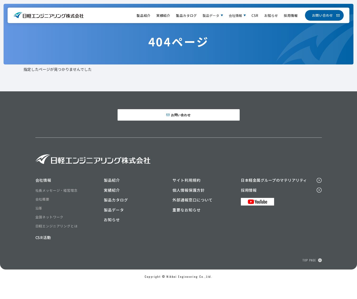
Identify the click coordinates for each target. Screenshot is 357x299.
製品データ (211, 15)
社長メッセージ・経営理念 (56, 205)
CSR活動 (43, 253)
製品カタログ (186, 15)
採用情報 (291, 15)
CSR (255, 15)
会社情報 (235, 15)
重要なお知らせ (186, 225)
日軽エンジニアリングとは (56, 241)
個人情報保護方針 (188, 205)
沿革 (39, 223)
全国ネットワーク (49, 232)
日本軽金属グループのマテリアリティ (274, 195)
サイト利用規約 (186, 195)
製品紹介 (144, 15)
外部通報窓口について (192, 215)
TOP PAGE (309, 275)
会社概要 (42, 214)
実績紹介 (163, 15)
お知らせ (271, 15)
